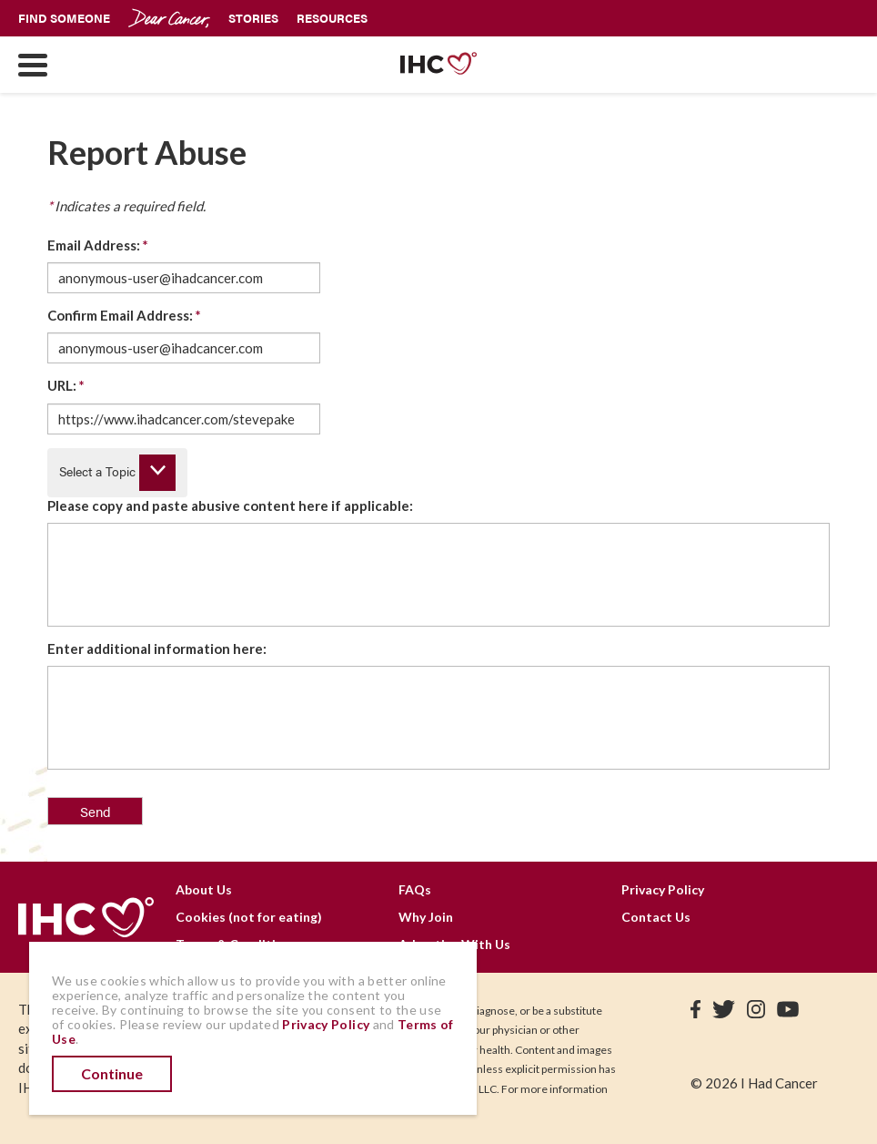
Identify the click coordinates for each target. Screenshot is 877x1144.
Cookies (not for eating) (249, 916)
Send (95, 811)
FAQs (414, 889)
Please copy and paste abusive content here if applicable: (230, 505)
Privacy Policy (662, 889)
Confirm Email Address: (124, 315)
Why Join (425, 916)
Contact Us (656, 916)
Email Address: (97, 245)
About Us (204, 889)
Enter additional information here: (157, 648)
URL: (66, 385)
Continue (112, 1073)
